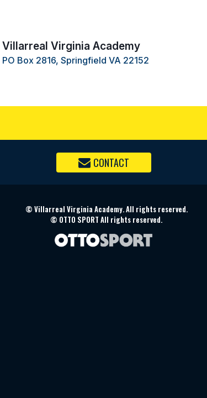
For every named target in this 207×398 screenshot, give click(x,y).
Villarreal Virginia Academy (71, 46)
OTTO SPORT (79, 219)
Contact (103, 162)
